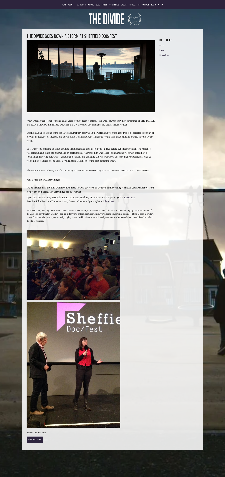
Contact (145, 4)
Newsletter (135, 4)
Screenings (114, 4)
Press (104, 4)
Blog (98, 4)
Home (64, 4)
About (70, 4)
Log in (153, 4)
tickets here (129, 197)
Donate (91, 4)
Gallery (124, 4)
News (161, 45)
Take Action (81, 4)
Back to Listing (35, 439)
